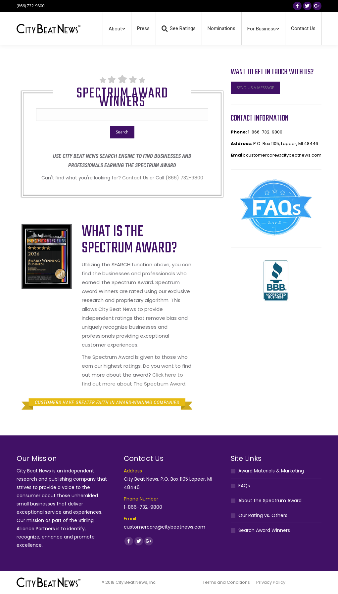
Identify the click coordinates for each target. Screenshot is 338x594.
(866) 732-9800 (184, 177)
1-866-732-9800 (265, 132)
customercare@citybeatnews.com (283, 155)
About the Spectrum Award (270, 500)
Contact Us (135, 177)
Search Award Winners (264, 530)
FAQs (244, 485)
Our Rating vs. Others (262, 515)
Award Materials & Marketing (271, 470)
